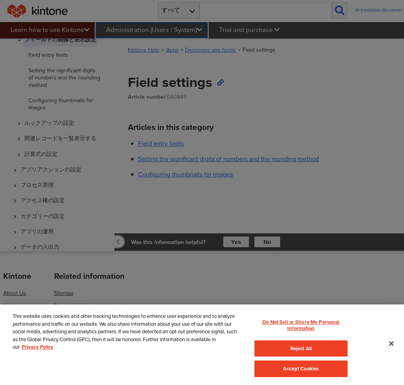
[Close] (391, 343)
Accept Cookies (301, 368)
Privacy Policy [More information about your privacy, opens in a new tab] (37, 347)
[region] (202, 344)
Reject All (301, 348)
